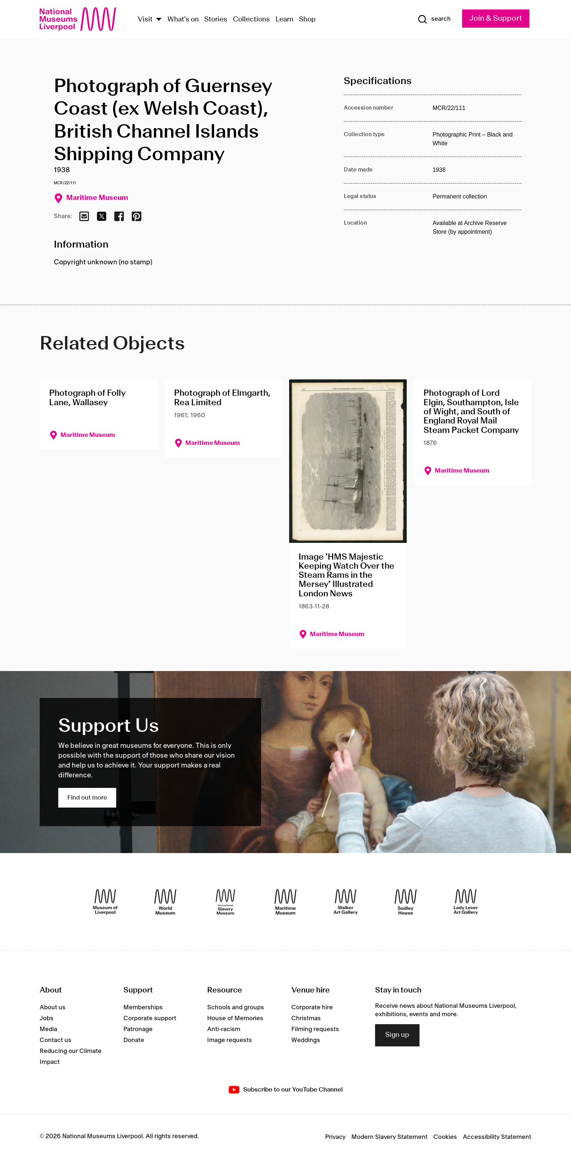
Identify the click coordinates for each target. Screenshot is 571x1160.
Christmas (306, 1018)
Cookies (445, 1137)
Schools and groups (235, 1007)
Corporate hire (312, 1007)
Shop (307, 19)
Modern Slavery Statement (389, 1137)
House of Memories (235, 1018)
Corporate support (149, 1018)
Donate (133, 1040)
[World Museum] (165, 902)
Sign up (397, 1035)
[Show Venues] (159, 20)
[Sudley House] (406, 902)
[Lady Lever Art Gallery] (466, 902)
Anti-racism (223, 1029)
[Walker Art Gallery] (346, 902)
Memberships (143, 1007)
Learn (285, 19)
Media (48, 1029)
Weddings (305, 1040)
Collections (251, 19)
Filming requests (315, 1029)
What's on (183, 19)
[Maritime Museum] (285, 902)
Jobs (47, 1018)
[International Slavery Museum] (225, 902)
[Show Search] (434, 19)
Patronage (138, 1029)
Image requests (229, 1040)
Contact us (55, 1040)
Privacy (335, 1137)
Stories (215, 19)
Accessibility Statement (497, 1137)
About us (53, 1007)
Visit (145, 19)
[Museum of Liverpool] (105, 902)
